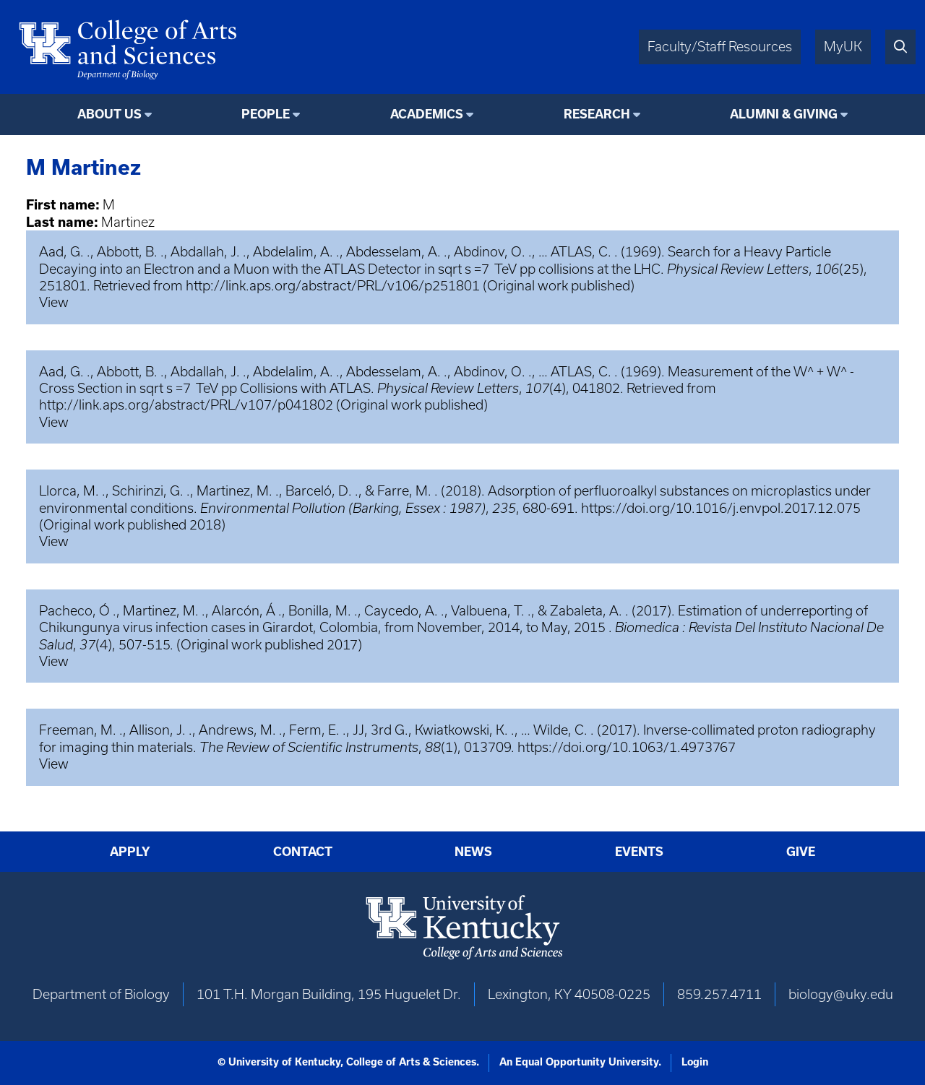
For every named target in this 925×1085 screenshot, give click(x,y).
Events (639, 851)
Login (694, 1062)
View (54, 302)
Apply (130, 851)
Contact (302, 851)
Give (800, 851)
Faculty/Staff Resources (720, 46)
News (473, 851)
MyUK (843, 46)
